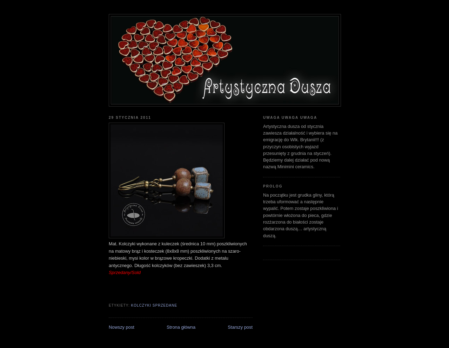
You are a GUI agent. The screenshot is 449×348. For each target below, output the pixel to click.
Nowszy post (121, 327)
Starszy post (240, 327)
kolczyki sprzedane (154, 305)
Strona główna (181, 327)
